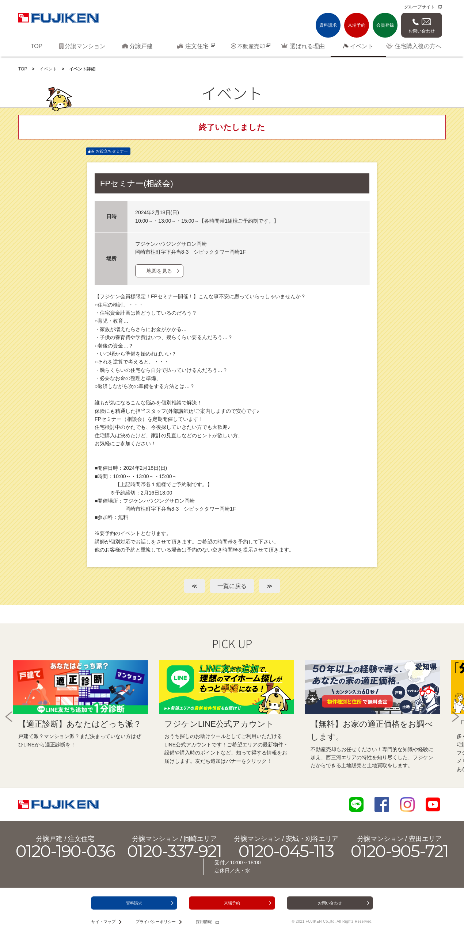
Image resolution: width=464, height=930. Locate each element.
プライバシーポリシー (156, 921)
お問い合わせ (421, 31)
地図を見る (159, 271)
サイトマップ (103, 921)
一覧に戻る (232, 586)
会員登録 (385, 25)
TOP (22, 69)
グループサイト (419, 6)
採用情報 (204, 921)
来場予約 (356, 25)
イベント (48, 69)
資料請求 (328, 25)
